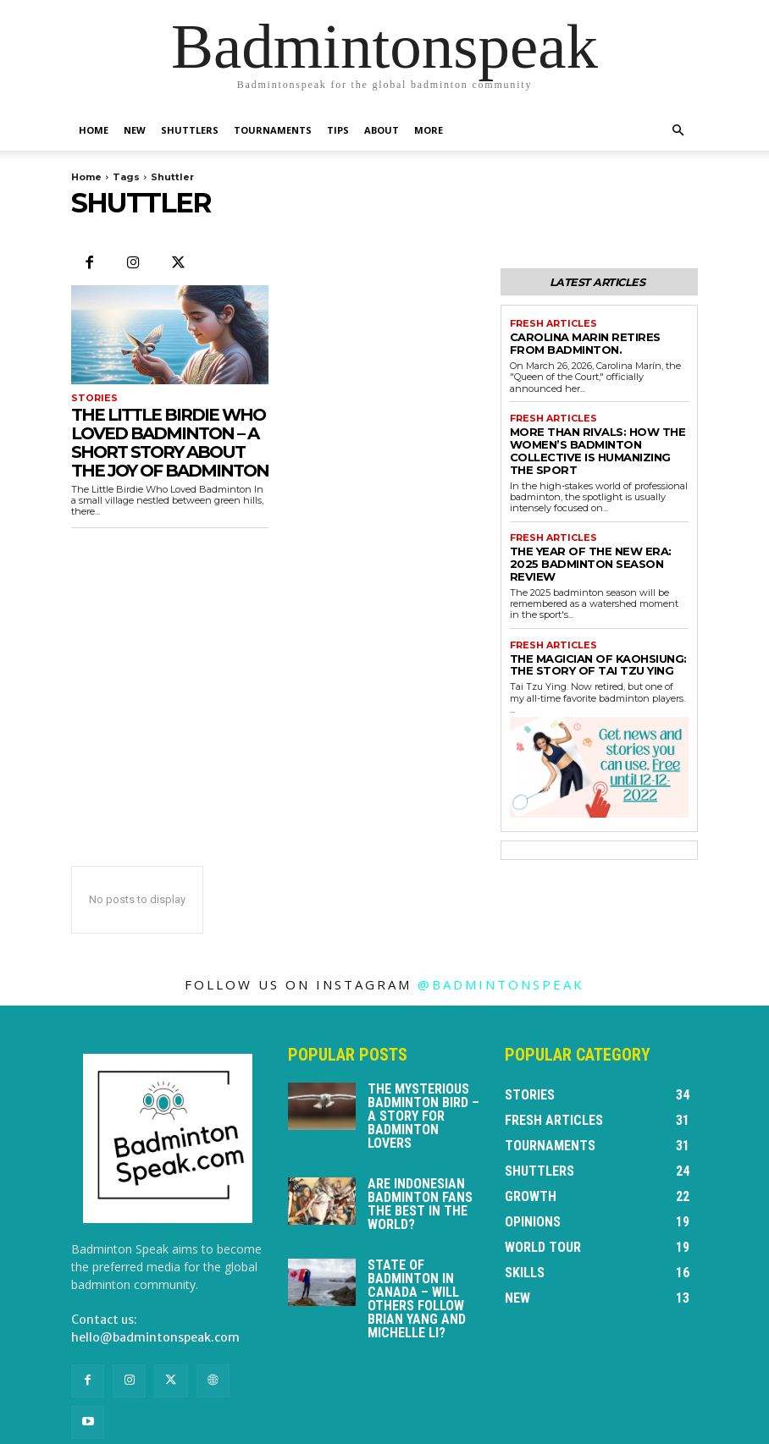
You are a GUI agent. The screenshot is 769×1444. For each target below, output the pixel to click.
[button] (677, 131)
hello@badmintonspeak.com (155, 1289)
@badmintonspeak (501, 936)
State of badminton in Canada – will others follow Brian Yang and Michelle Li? (417, 1250)
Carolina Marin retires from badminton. (589, 339)
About (381, 130)
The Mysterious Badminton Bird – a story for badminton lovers (423, 1068)
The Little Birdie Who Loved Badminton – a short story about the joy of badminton (169, 442)
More (428, 130)
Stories (92, 398)
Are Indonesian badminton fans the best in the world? (420, 1155)
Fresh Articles (550, 322)
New (135, 130)
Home (93, 130)
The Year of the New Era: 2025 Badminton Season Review (591, 529)
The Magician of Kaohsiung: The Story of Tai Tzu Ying (596, 618)
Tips (338, 130)
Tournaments (273, 130)
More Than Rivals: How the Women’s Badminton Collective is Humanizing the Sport (598, 433)
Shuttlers (190, 130)
